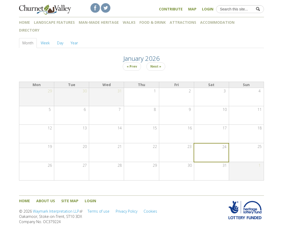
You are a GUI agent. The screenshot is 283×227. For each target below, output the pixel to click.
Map (192, 9)
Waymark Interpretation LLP (57, 211)
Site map (69, 200)
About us (45, 200)
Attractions (183, 22)
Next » (155, 66)
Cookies (150, 211)
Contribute (171, 9)
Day (60, 42)
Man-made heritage (99, 22)
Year (74, 42)
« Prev (132, 66)
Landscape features (54, 22)
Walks (129, 22)
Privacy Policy (126, 211)
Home (24, 22)
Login (207, 9)
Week (45, 42)
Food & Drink (152, 22)
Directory (31, 30)
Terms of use (98, 211)
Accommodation (217, 22)
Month (29, 42)
